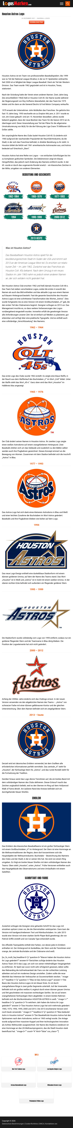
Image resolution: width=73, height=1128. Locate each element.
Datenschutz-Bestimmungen (13, 1124)
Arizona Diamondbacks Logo (18, 1085)
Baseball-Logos (43, 18)
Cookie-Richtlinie (31, 1124)
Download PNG (36, 22)
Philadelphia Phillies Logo (36, 1101)
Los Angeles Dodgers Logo (54, 1069)
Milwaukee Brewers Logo (54, 1085)
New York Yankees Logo (18, 1069)
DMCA (41, 1124)
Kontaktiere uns (51, 1124)
